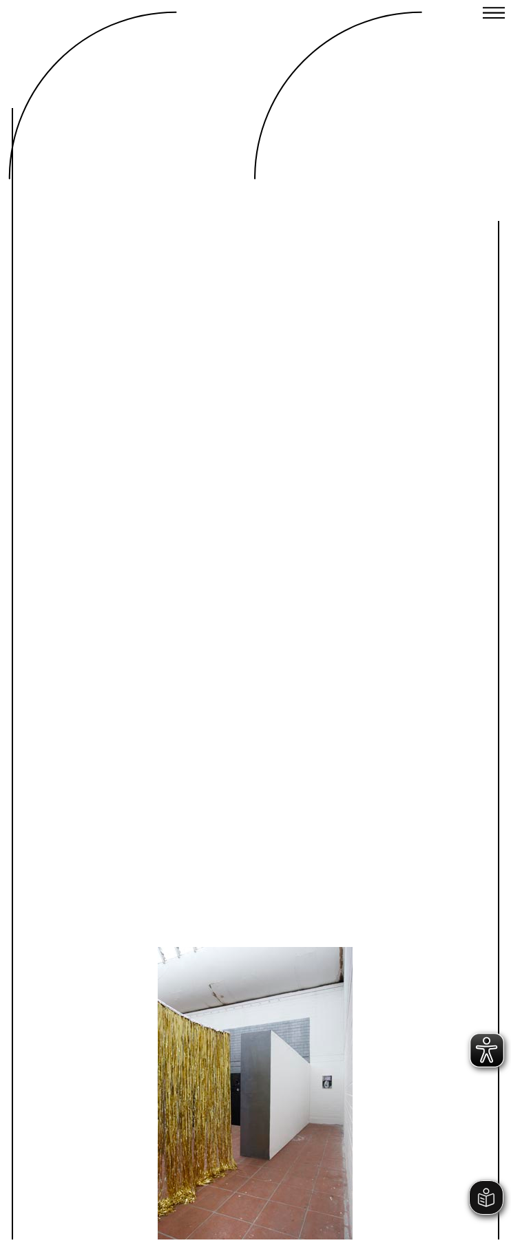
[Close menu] (494, 14)
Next (367, 1037)
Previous (144, 1037)
